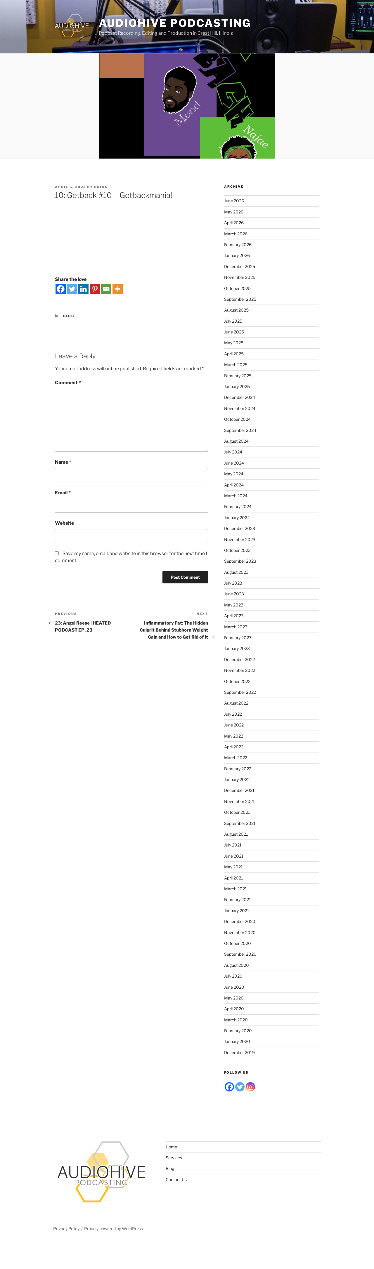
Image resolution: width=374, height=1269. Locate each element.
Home (171, 1146)
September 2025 (240, 299)
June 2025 (234, 331)
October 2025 (237, 288)
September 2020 (240, 954)
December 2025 (239, 266)
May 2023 (233, 604)
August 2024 (236, 441)
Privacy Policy (66, 1228)
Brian (101, 187)
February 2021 (237, 899)
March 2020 (236, 1019)
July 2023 (233, 582)
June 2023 (234, 593)
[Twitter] (72, 289)
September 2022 (240, 692)
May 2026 (233, 211)
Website (64, 523)
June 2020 (234, 987)
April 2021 (233, 877)
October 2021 (237, 812)
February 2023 (238, 637)
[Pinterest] (95, 289)
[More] (117, 289)
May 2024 (233, 473)
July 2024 (233, 451)
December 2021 (239, 790)
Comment (68, 382)
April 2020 (234, 1008)
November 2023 (239, 539)
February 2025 (238, 375)
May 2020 (234, 997)
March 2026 (235, 233)
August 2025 (236, 309)
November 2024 (239, 408)
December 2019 (239, 1052)
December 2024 (239, 397)
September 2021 (240, 823)
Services (174, 1157)
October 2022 (237, 681)
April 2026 (234, 222)
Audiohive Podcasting (175, 23)
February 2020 (238, 1030)
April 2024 (234, 484)
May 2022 (233, 735)
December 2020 (239, 921)
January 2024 (237, 517)
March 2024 (235, 495)
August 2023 (236, 572)
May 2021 (233, 866)
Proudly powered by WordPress (113, 1228)
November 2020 (240, 932)
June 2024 (234, 462)
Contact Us (176, 1179)
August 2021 (236, 834)
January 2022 (237, 779)
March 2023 (235, 626)
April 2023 (234, 615)
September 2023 (240, 561)
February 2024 (238, 506)
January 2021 (236, 910)
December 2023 (239, 528)
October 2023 (237, 550)
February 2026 (238, 244)
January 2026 (237, 255)
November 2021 (239, 801)
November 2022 (239, 670)
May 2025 (233, 342)
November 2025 (239, 277)
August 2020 (236, 965)
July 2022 (233, 714)
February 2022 (237, 768)
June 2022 (234, 724)
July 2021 (233, 844)
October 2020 (237, 943)
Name (63, 462)
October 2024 (237, 419)
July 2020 (233, 976)
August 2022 (236, 702)
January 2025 (237, 386)
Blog (69, 316)
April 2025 (234, 353)
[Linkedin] (83, 289)
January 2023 (237, 648)
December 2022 (239, 659)
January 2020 (237, 1041)
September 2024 (240, 430)
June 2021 (233, 855)
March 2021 (235, 888)
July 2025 (233, 321)
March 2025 (235, 364)
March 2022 (235, 757)
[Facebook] (61, 289)
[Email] (106, 289)
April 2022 (233, 746)
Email (63, 493)
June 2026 (234, 200)
